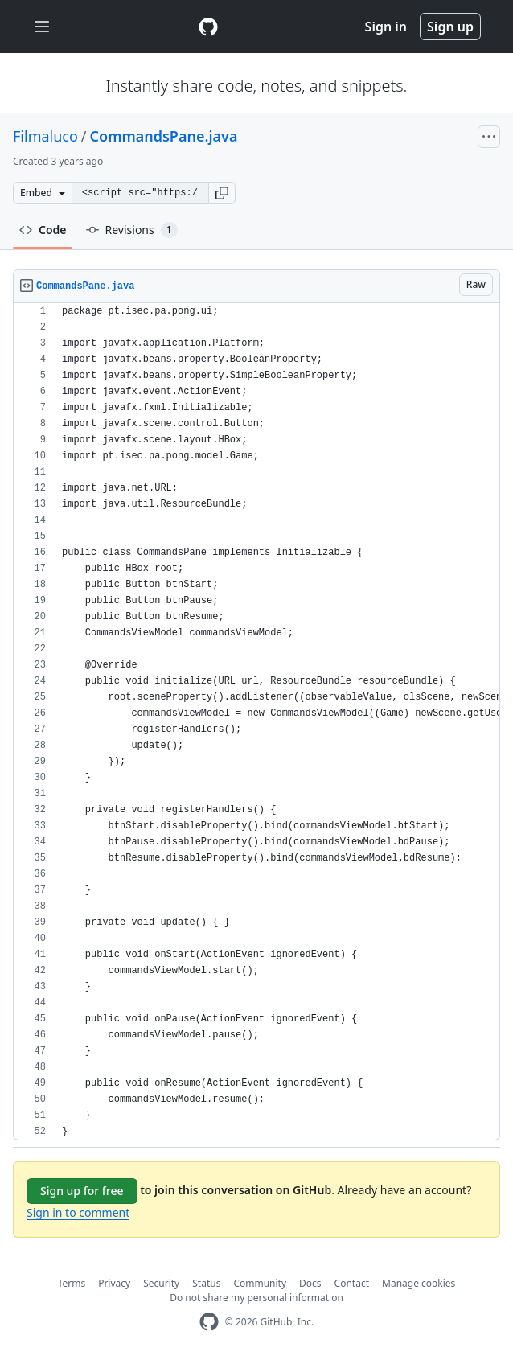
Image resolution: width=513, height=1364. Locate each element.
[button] (222, 193)
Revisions (132, 230)
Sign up (450, 26)
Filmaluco (45, 136)
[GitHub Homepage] (209, 1322)
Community (259, 1283)
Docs (310, 1283)
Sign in (386, 26)
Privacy (114, 1283)
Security (161, 1283)
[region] (256, 721)
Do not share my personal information (256, 1297)
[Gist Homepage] (208, 26)
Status (206, 1283)
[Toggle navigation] (41, 27)
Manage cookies (418, 1283)
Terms (72, 1283)
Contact (351, 1283)
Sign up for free (82, 1190)
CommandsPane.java (164, 136)
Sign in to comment (78, 1212)
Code (43, 229)
